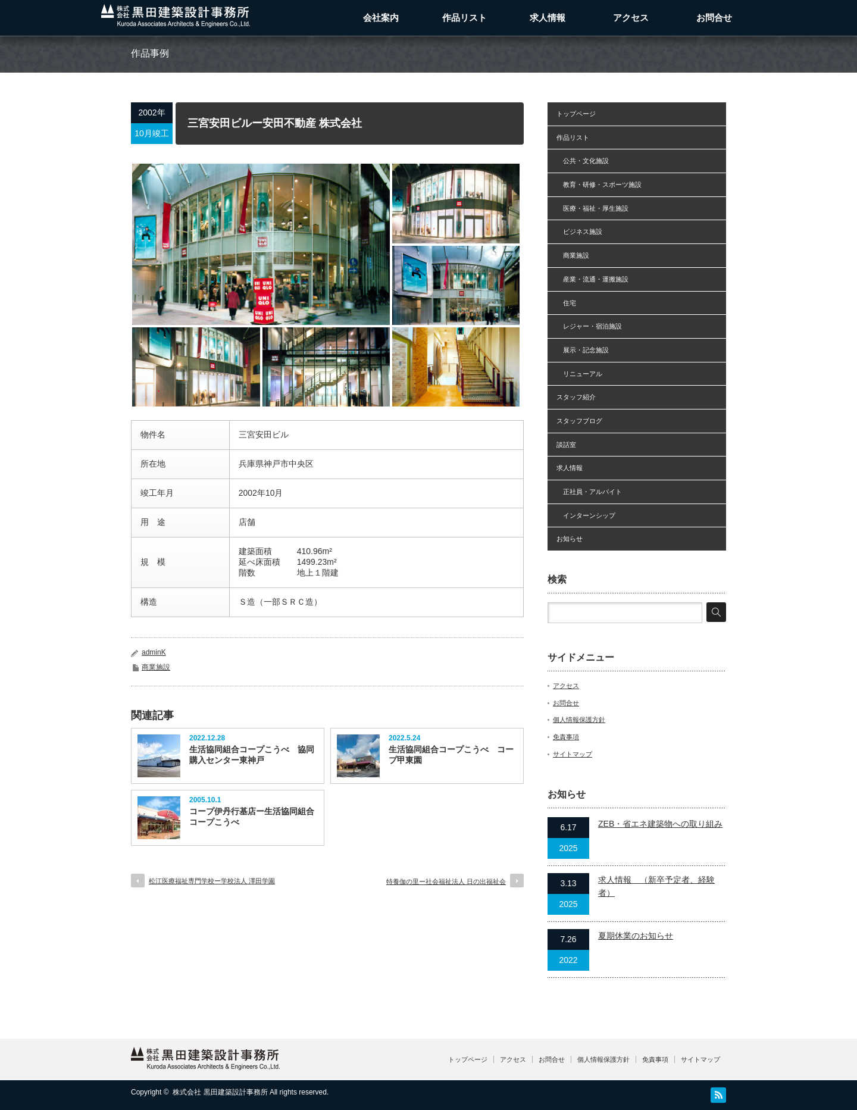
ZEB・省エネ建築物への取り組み (660, 823)
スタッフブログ (579, 420)
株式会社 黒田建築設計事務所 (220, 1092)
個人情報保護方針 (579, 719)
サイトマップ (572, 754)
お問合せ (714, 17)
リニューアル (579, 373)
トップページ (576, 113)
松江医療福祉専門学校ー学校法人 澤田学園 (212, 880)
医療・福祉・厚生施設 (592, 208)
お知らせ (569, 538)
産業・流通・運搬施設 (592, 279)
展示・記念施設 (582, 350)
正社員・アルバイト (589, 491)
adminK (154, 652)
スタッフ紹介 (576, 397)
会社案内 (381, 17)
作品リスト (464, 17)
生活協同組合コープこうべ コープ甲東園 (451, 755)
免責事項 (566, 736)
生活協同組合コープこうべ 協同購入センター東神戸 (251, 755)
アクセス (631, 17)
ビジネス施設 (579, 231)
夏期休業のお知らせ (635, 935)
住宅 (566, 303)
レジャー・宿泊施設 (589, 326)
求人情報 (547, 17)
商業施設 (156, 667)
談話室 (566, 444)
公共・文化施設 (582, 160)
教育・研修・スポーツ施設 (599, 184)
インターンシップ (585, 515)
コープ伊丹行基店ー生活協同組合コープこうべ (251, 816)
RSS (718, 1095)
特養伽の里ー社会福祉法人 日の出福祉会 (446, 881)
